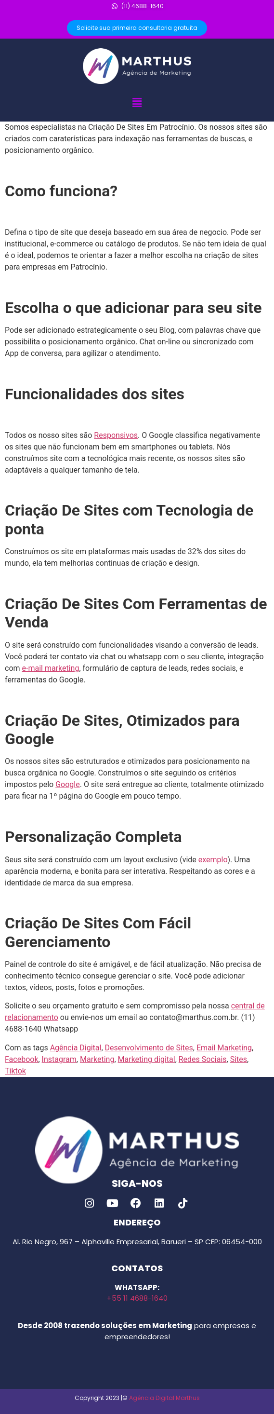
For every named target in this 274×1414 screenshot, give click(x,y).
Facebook (21, 1059)
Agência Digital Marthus (164, 1398)
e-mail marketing (50, 668)
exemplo (213, 859)
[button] (137, 103)
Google (67, 784)
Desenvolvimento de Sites (149, 1047)
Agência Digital (76, 1047)
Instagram (59, 1059)
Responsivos (116, 435)
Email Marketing (224, 1047)
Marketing (97, 1059)
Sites (238, 1059)
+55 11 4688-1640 (137, 1298)
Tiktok (15, 1070)
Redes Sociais (203, 1059)
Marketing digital (146, 1059)
